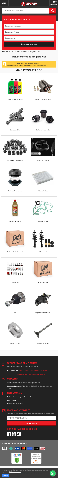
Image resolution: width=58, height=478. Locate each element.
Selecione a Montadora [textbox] (13, 26)
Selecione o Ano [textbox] (10, 38)
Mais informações (15, 472)
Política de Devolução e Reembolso (19, 397)
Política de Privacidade (15, 404)
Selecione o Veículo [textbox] (12, 32)
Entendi (5, 476)
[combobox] (29, 26)
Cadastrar (31, 423)
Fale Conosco (12, 400)
